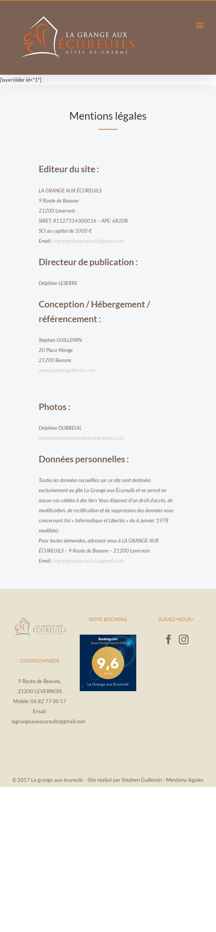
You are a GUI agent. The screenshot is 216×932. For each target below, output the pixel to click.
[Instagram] (184, 639)
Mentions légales (185, 780)
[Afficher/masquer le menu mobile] (200, 25)
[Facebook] (168, 639)
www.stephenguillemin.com (67, 370)
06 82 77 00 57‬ (48, 701)
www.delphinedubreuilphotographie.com (81, 438)
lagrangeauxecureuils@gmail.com (88, 241)
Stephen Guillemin (142, 780)
